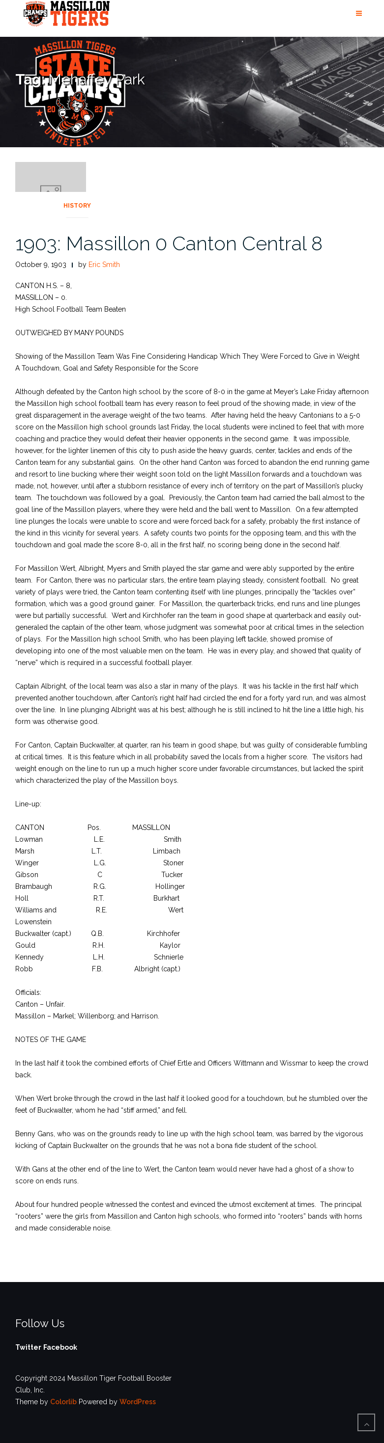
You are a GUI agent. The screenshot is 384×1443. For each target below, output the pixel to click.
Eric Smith (104, 264)
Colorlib (63, 1402)
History (77, 205)
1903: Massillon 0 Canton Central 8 (169, 243)
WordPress (137, 1402)
